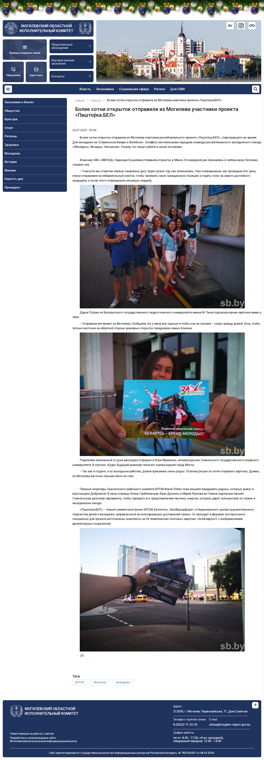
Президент (12, 187)
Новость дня (14, 179)
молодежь (123, 682)
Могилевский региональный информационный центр (43, 741)
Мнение (10, 170)
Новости (96, 100)
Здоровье (12, 145)
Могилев (100, 682)
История (11, 162)
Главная (80, 100)
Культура (11, 119)
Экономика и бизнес (19, 102)
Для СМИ (177, 89)
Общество (12, 111)
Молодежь (12, 153)
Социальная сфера (134, 89)
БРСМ (79, 682)
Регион (159, 89)
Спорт (9, 128)
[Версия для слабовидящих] (252, 25)
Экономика (105, 89)
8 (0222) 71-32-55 (185, 724)
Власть (85, 89)
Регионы (11, 136)
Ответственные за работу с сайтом (32, 733)
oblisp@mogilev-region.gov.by (229, 724)
